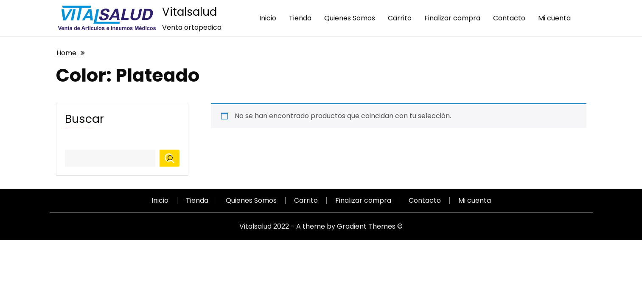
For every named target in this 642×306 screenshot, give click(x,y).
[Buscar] (169, 158)
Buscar (84, 119)
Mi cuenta (554, 18)
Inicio (267, 18)
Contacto (509, 18)
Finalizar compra (452, 18)
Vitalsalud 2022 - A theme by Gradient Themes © (321, 226)
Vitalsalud (189, 12)
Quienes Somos (349, 18)
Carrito (400, 18)
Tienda (300, 18)
